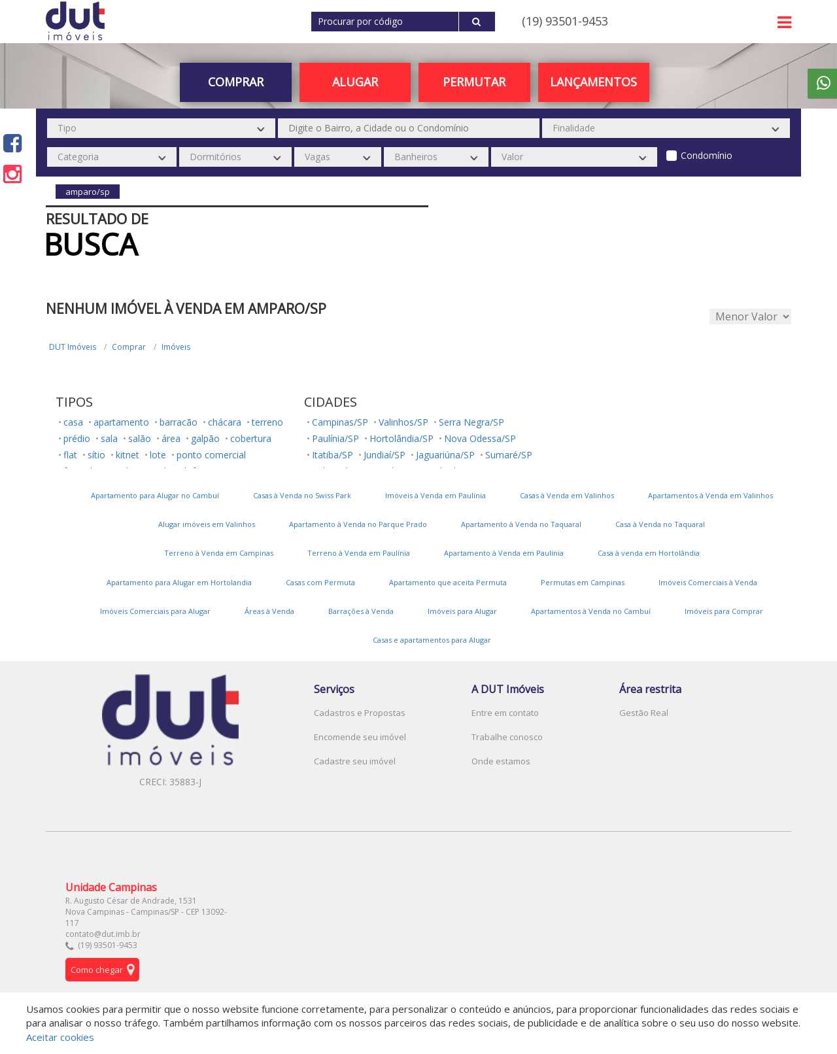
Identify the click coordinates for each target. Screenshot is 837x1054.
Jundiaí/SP (384, 455)
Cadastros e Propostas (359, 713)
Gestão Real (643, 713)
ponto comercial (211, 455)
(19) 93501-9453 (565, 21)
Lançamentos (593, 82)
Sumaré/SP (508, 455)
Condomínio (706, 155)
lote (158, 455)
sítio (96, 455)
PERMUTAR (474, 82)
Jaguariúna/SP (445, 455)
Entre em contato (505, 713)
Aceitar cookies (60, 1037)
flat (70, 455)
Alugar (355, 82)
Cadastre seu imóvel (355, 761)
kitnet (127, 455)
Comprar (236, 82)
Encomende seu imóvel (360, 737)
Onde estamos (500, 761)
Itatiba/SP (332, 455)
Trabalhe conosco (507, 737)
